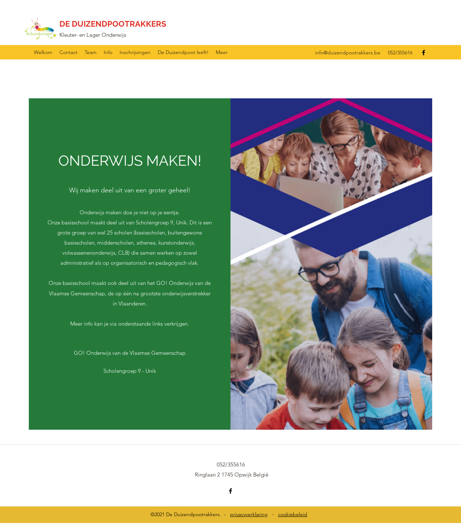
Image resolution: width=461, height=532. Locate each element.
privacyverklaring (249, 514)
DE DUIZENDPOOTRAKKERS (112, 23)
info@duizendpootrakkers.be (347, 52)
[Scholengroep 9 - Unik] (129, 371)
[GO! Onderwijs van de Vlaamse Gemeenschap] (129, 353)
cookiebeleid (292, 514)
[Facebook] (423, 52)
